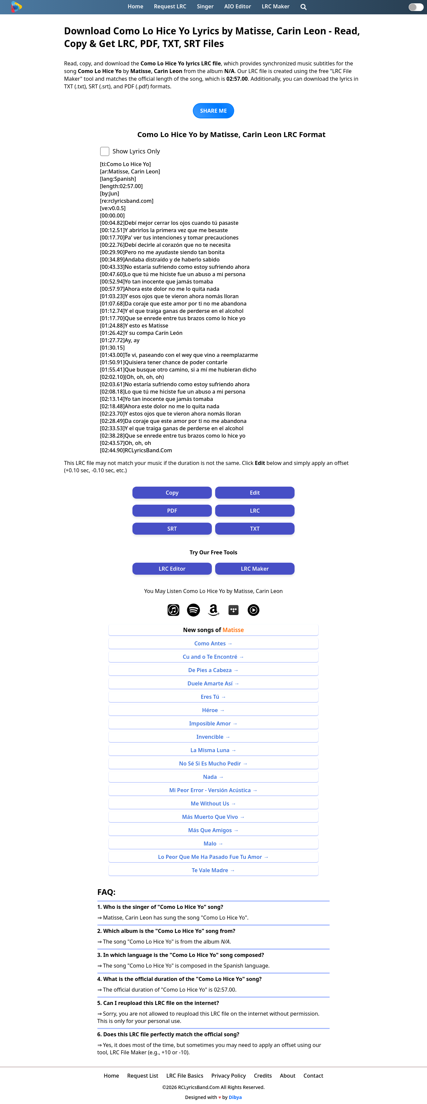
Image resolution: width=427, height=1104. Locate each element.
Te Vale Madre (210, 870)
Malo (210, 843)
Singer (205, 6)
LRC (255, 510)
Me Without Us (210, 803)
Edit (255, 492)
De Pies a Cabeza (210, 670)
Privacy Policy (228, 1075)
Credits (263, 1075)
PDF (172, 510)
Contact (313, 1075)
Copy (172, 492)
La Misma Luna (210, 750)
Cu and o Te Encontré (210, 656)
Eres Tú (210, 696)
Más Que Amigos (210, 830)
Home (135, 6)
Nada (210, 776)
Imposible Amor (210, 723)
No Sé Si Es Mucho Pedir (210, 763)
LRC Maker (276, 6)
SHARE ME (213, 110)
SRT (172, 528)
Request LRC (170, 6)
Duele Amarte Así (210, 683)
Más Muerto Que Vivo (210, 816)
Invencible (210, 736)
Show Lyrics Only (136, 151)
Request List (142, 1075)
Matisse (233, 630)
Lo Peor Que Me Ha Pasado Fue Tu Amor (210, 857)
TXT (255, 528)
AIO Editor (237, 6)
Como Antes (210, 643)
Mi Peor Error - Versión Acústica (210, 790)
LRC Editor (172, 568)
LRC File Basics (184, 1075)
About (287, 1075)
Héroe (210, 710)
